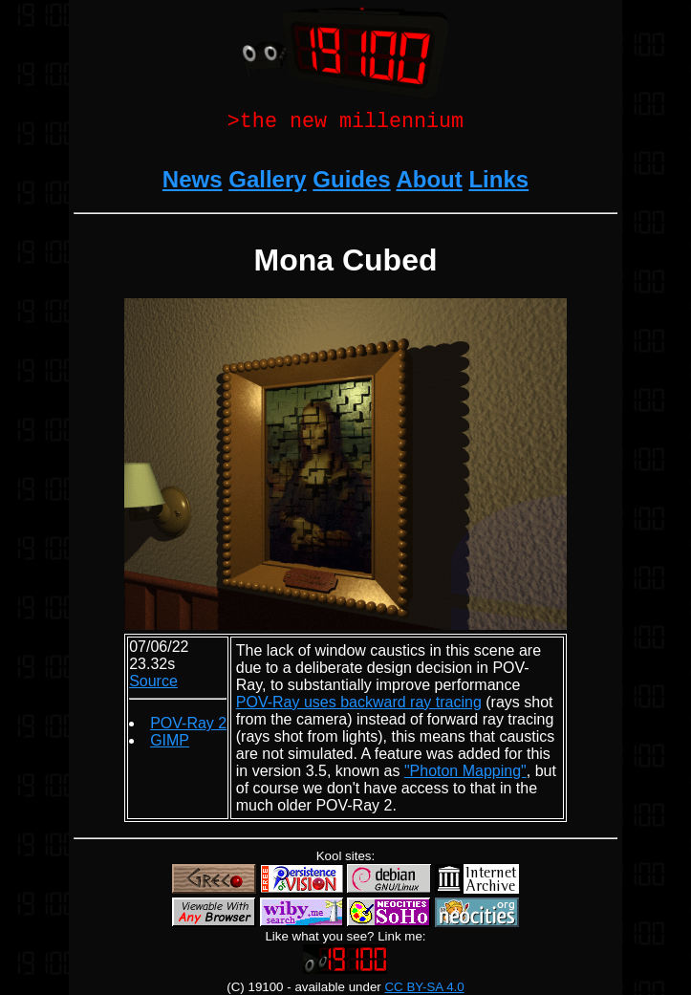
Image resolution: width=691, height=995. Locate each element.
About (429, 183)
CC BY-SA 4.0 (424, 987)
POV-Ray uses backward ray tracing (359, 706)
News (192, 183)
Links (498, 183)
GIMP (169, 744)
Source (153, 685)
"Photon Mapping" (465, 775)
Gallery (267, 183)
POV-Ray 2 (188, 727)
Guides (351, 183)
